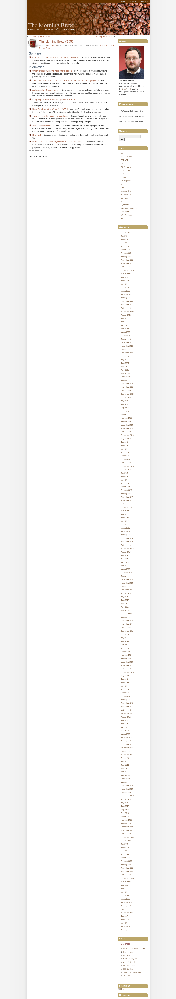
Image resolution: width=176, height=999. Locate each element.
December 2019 (127, 425)
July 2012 (124, 720)
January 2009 (126, 865)
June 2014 (125, 641)
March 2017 (125, 528)
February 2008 (126, 902)
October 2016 (126, 545)
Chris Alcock (52, 45)
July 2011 (124, 761)
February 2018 (126, 490)
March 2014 (125, 652)
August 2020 (125, 397)
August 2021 (125, 356)
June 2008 (125, 889)
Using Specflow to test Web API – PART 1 (50, 109)
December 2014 (127, 621)
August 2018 (125, 469)
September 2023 (127, 270)
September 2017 (127, 507)
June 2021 (125, 363)
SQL (122, 201)
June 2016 (125, 559)
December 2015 (127, 579)
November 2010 (127, 789)
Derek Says (127, 955)
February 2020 (126, 418)
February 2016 (126, 572)
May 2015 (124, 603)
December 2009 (127, 827)
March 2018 (125, 487)
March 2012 (125, 734)
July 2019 (124, 442)
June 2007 (125, 920)
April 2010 (125, 813)
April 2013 (125, 689)
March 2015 (125, 610)
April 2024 (125, 246)
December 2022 (127, 301)
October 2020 (126, 390)
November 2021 (127, 346)
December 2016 (127, 538)
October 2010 (126, 792)
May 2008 (124, 892)
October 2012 (126, 710)
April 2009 (125, 854)
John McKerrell (129, 962)
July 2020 (124, 401)
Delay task (36, 135)
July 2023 (124, 277)
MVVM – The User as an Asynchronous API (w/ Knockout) (57, 142)
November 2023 (127, 263)
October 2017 (126, 504)
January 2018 (126, 494)
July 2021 (124, 360)
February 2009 (126, 861)
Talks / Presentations (129, 208)
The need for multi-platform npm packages (50, 116)
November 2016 (127, 542)
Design (123, 177)
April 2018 (125, 483)
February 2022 (126, 335)
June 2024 (125, 239)
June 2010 (125, 806)
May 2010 (124, 810)
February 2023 (126, 294)
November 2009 (127, 830)
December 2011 (127, 744)
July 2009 (124, 844)
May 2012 (124, 727)
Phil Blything (128, 969)
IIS (122, 184)
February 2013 (126, 696)
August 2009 (125, 840)
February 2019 (126, 459)
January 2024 (126, 257)
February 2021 (126, 377)
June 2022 (125, 322)
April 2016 (125, 566)
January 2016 (126, 576)
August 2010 (125, 799)
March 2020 (125, 415)
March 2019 (125, 456)
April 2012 (125, 731)
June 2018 (125, 476)
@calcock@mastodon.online (134, 948)
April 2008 (125, 895)
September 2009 (127, 837)
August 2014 (125, 634)
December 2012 (127, 703)
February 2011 (126, 779)
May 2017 (124, 521)
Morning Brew (44, 48)
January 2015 (126, 617)
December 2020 (127, 384)
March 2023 (125, 291)
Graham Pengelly (130, 959)
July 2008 (124, 885)
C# (122, 164)
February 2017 (126, 531)
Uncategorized (126, 212)
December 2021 (127, 342)
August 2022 (125, 315)
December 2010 (127, 786)
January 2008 (126, 906)
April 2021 (125, 370)
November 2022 (127, 305)
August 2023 (125, 274)
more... (121, 989)
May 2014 (124, 645)
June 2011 (125, 765)
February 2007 (126, 926)
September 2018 (127, 466)
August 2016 (125, 552)
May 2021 (124, 366)
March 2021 (125, 373)
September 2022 (127, 312)
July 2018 (124, 473)
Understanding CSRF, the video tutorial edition (52, 71)
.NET (101, 45)
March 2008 (125, 899)
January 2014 (126, 658)
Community (125, 170)
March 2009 (125, 858)
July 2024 (124, 236)
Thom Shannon (129, 976)
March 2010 (125, 816)
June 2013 (125, 682)
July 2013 (124, 679)
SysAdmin (125, 205)
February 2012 (126, 737)
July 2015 (124, 597)
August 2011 (125, 758)
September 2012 (127, 713)
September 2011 (127, 755)
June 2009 (125, 847)
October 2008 (126, 875)
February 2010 (126, 820)
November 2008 (127, 871)
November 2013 (127, 665)
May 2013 (124, 686)
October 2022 (126, 308)
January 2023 (126, 298)
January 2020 (126, 421)
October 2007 (126, 909)
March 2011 (125, 775)
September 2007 (127, 913)
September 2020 (127, 394)
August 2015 (125, 593)
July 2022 (124, 318)
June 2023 (125, 280)
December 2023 (127, 260)
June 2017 (125, 517)
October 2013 (126, 669)
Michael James (129, 966)
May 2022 (124, 325)
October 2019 (126, 432)
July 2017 (124, 514)
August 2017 (125, 511)
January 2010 (126, 823)
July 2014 (124, 638)
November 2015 (127, 583)
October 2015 (126, 586)
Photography (126, 194)
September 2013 (127, 672)
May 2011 (124, 768)
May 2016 (124, 562)
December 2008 (127, 868)
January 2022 (126, 339)
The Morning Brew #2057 (102, 36)
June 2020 (125, 404)
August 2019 (125, 439)
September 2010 (127, 796)
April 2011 (125, 772)
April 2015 (125, 607)
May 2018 (124, 480)
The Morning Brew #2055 (39, 36)
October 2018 (126, 463)
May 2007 (124, 923)
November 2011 (127, 748)
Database (124, 174)
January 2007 (126, 930)
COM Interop (126, 167)
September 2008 (127, 878)
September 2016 (127, 549)
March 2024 (125, 250)
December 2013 (127, 662)
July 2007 (124, 916)
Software (124, 198)
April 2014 (125, 648)
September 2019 (127, 435)
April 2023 (125, 287)
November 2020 (127, 387)
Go (122, 139)
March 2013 (125, 693)
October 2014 (126, 627)
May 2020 (124, 408)
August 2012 (125, 717)
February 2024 (126, 253)
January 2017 (126, 535)
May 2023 (124, 284)
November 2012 (127, 706)
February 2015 (126, 614)
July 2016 (124, 555)
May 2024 (124, 243)
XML (122, 219)
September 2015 (127, 590)
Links (123, 187)
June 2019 (125, 445)
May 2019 (124, 449)
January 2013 (126, 700)
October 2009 (126, 834)
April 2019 (125, 452)
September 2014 (127, 631)
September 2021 (127, 353)
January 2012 (126, 741)
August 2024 (125, 232)
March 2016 (125, 569)
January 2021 (126, 380)
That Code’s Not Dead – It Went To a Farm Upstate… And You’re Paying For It (65, 80)
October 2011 (126, 751)
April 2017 (125, 524)
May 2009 (124, 851)
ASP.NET (124, 160)
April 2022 (125, 329)
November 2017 (127, 500)
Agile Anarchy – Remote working (46, 90)
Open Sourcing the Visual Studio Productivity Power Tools (56, 57)
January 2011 (126, 782)
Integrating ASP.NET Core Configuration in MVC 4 (53, 99)
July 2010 (124, 803)
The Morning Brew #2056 (56, 41)
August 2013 (125, 676)
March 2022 (125, 332)
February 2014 (126, 655)
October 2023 (126, 267)
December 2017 (127, 497)
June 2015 (125, 600)
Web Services (126, 215)
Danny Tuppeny (129, 952)
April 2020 (125, 411)
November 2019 (127, 428)
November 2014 (127, 624)
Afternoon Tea (126, 157)
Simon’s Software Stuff (132, 972)
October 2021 (126, 349)
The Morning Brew (51, 25)
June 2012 (125, 724)
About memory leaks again (43, 125)
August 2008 (125, 882)
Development (109, 45)
